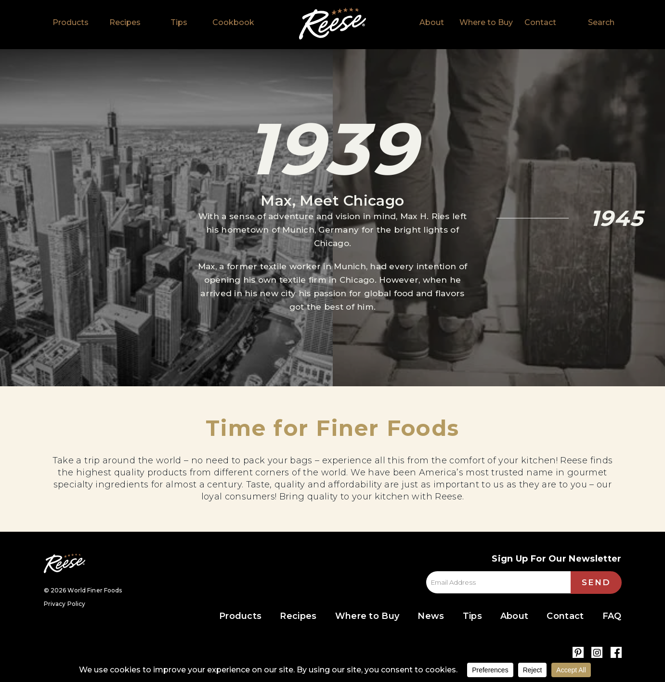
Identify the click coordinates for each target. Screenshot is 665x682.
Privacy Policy (65, 603)
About (431, 22)
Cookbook (233, 22)
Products (70, 22)
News (430, 616)
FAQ (612, 616)
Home (332, 23)
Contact (540, 22)
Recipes (125, 22)
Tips (178, 22)
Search (601, 22)
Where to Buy (486, 22)
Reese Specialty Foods (64, 563)
